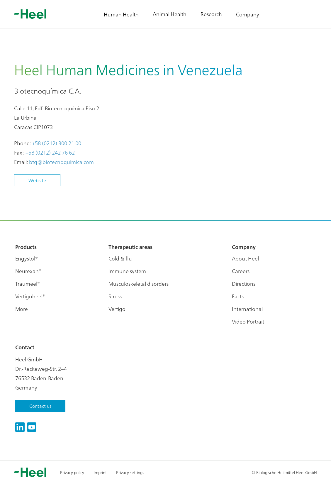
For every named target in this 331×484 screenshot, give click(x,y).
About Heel (245, 258)
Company (247, 14)
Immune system (127, 271)
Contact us (40, 405)
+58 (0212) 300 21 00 (56, 143)
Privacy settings (130, 472)
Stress (115, 296)
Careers (240, 271)
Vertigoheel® (30, 296)
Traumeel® (27, 283)
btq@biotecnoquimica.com (61, 161)
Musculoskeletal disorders (138, 283)
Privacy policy (72, 472)
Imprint (100, 472)
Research (211, 14)
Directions (243, 283)
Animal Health (169, 14)
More (21, 308)
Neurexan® (28, 271)
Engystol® (26, 258)
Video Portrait (248, 321)
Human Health (121, 14)
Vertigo (116, 308)
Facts (238, 296)
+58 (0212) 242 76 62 (50, 152)
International (247, 308)
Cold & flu (120, 258)
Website (37, 180)
